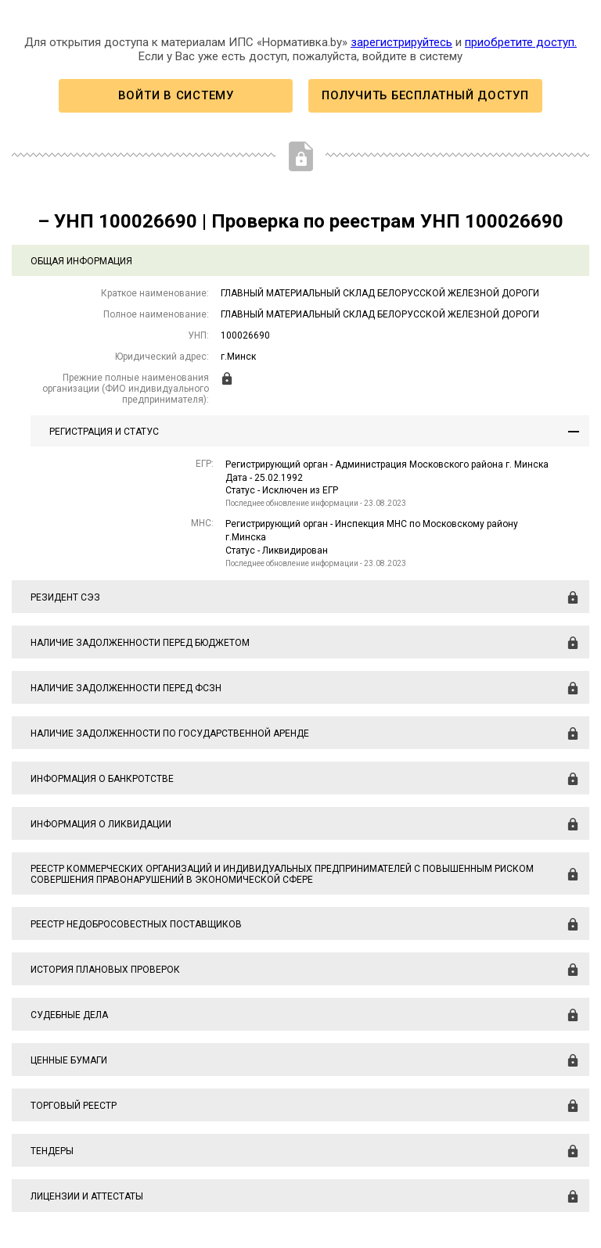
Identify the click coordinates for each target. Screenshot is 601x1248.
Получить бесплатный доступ (425, 95)
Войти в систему (176, 95)
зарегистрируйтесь (401, 42)
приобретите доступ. (521, 42)
